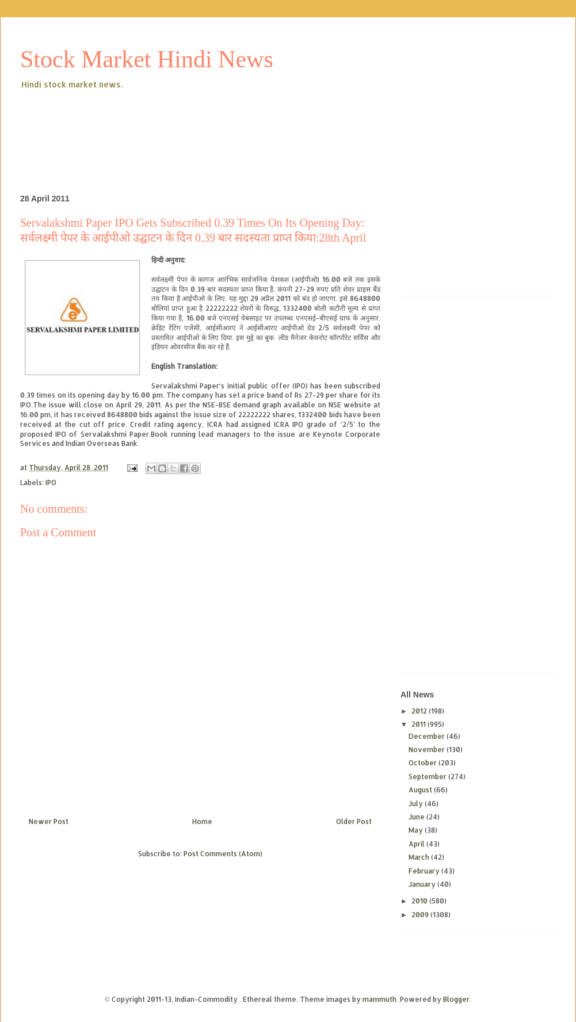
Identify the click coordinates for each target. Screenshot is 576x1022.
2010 (420, 901)
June (417, 817)
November (428, 749)
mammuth (379, 999)
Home (202, 821)
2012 (420, 711)
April (417, 844)
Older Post (354, 821)
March (420, 857)
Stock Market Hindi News (146, 59)
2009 (420, 914)
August (421, 789)
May (417, 830)
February (425, 871)
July (417, 803)
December (428, 736)
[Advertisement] (229, 123)
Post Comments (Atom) (223, 853)
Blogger (456, 999)
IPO (50, 482)
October (423, 762)
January (423, 884)
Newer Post (48, 821)
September (428, 776)
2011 (419, 724)
